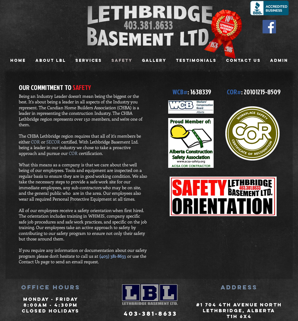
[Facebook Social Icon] (269, 26)
